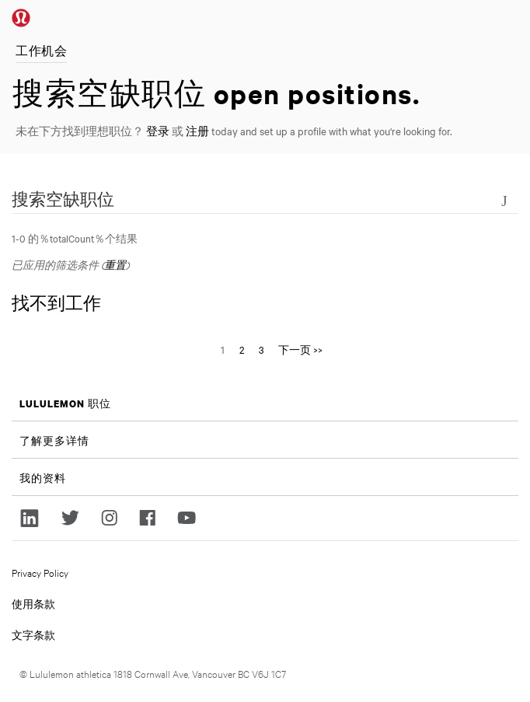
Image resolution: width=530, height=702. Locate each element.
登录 (157, 131)
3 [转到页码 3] (261, 349)
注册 (197, 131)
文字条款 (33, 634)
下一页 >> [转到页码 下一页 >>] (300, 349)
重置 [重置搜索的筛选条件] (115, 264)
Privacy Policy (40, 572)
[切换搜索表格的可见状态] (504, 199)
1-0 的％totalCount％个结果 (75, 238)
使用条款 (33, 603)
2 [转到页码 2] (241, 349)
